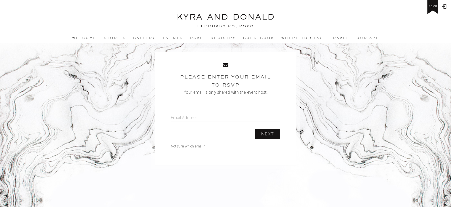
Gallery (144, 38)
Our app (367, 38)
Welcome (84, 38)
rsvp (433, 6)
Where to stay (302, 38)
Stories (115, 38)
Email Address (184, 117)
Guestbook (258, 38)
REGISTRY (223, 38)
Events (173, 38)
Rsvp (196, 38)
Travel (339, 38)
